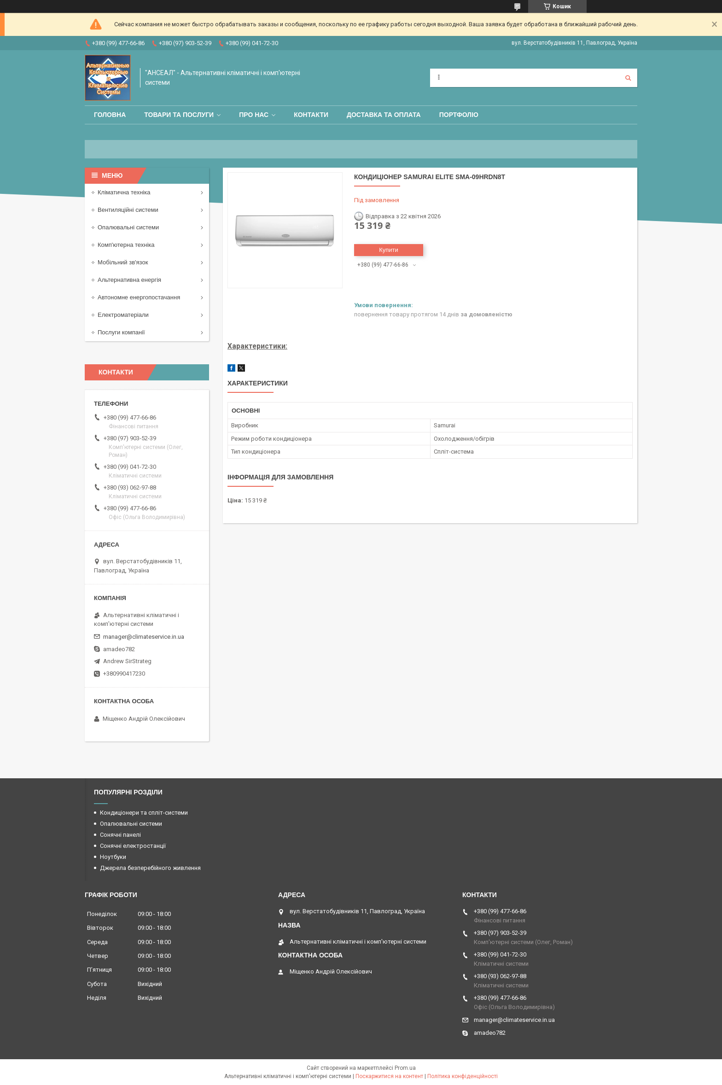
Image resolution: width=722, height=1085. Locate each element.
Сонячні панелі (120, 834)
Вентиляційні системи (128, 209)
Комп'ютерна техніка (126, 244)
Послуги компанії (121, 332)
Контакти (311, 114)
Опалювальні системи (128, 227)
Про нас (253, 114)
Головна (110, 114)
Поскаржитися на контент (389, 1076)
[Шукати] (628, 78)
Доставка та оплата (384, 114)
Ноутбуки (113, 856)
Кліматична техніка (124, 192)
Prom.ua (405, 1068)
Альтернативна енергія (129, 279)
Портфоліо (458, 114)
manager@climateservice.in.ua (143, 636)
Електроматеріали (123, 314)
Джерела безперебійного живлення (150, 867)
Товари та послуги (179, 114)
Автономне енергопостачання (139, 297)
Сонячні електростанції (133, 845)
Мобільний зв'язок (123, 262)
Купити (388, 249)
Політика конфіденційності (462, 1076)
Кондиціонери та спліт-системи (144, 812)
